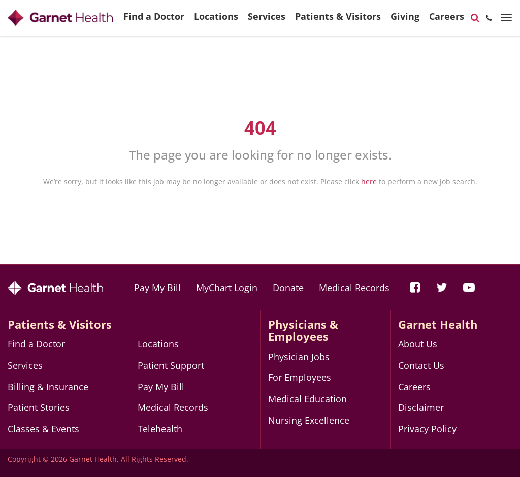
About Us (417, 344)
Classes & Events (43, 429)
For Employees (299, 377)
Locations (216, 20)
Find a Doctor (153, 20)
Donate (288, 287)
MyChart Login (226, 287)
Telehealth (160, 429)
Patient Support (171, 365)
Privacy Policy (427, 429)
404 (260, 127)
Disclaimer (421, 407)
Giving (405, 20)
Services (266, 20)
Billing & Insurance (48, 386)
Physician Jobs (299, 357)
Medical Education (307, 399)
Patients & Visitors (338, 20)
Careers (446, 20)
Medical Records (354, 287)
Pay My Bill (157, 287)
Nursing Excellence (308, 420)
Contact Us (421, 365)
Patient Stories (39, 407)
